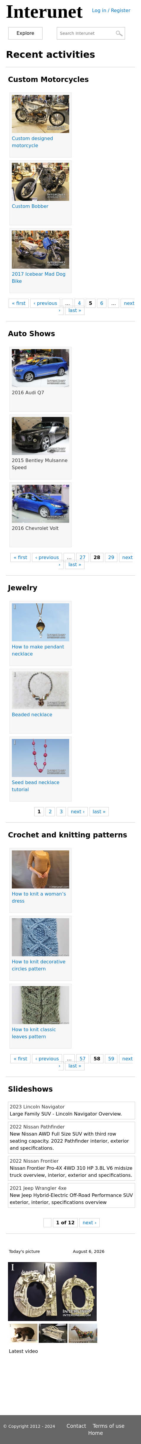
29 (111, 557)
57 (82, 1059)
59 (111, 1059)
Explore (25, 33)
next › (78, 811)
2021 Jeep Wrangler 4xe (38, 1188)
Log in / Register (111, 10)
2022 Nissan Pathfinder (37, 1127)
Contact (77, 1426)
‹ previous (45, 303)
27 (82, 557)
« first (18, 303)
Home (95, 1433)
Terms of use (108, 1426)
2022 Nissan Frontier (34, 1161)
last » (74, 310)
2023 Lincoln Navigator (37, 1107)
